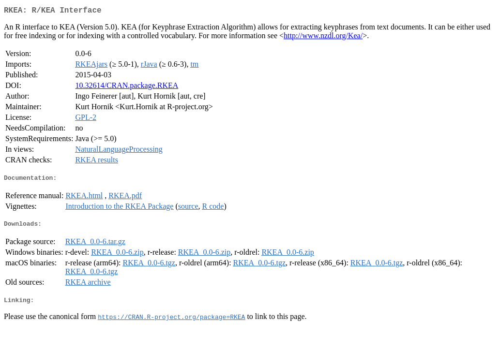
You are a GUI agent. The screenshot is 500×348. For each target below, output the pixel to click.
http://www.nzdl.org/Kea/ (323, 37)
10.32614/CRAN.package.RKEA (126, 87)
